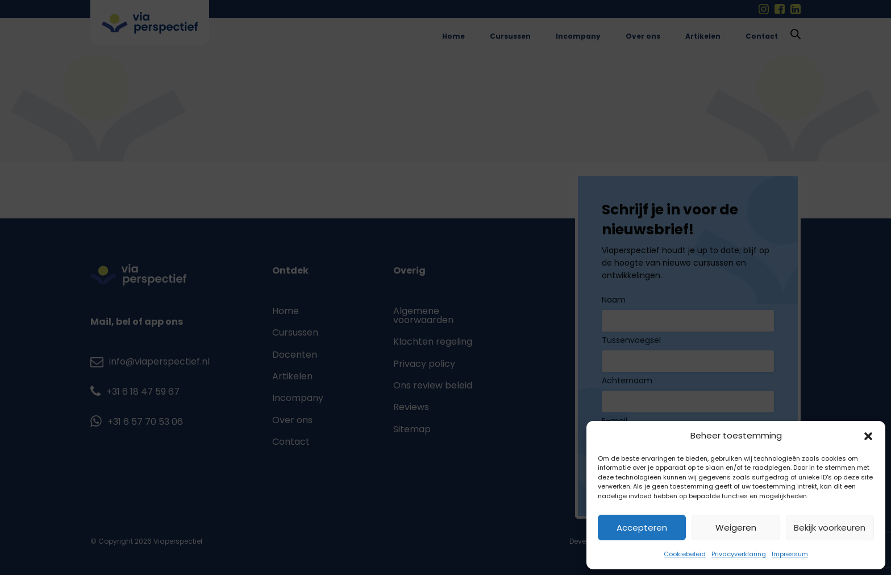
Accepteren (642, 527)
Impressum (790, 554)
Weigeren (735, 527)
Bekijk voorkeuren (829, 527)
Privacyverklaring (738, 554)
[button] (868, 436)
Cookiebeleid (685, 554)
